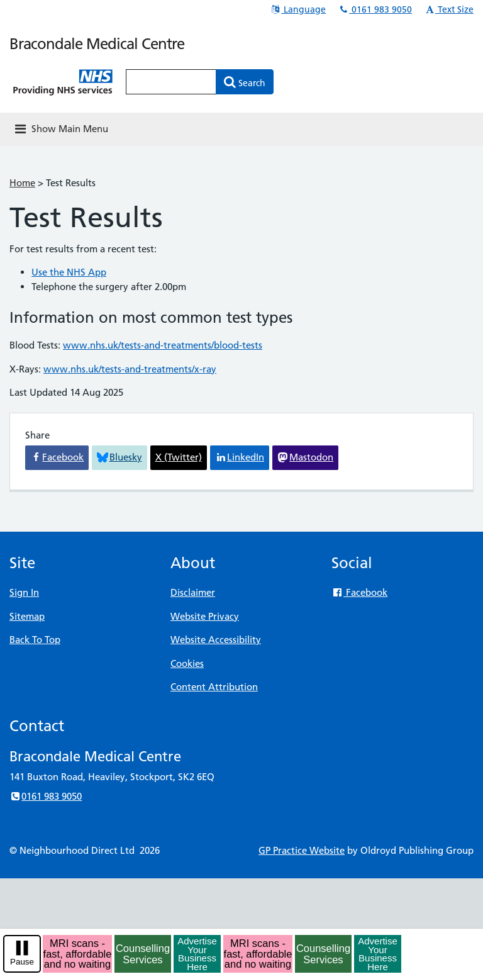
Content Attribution (214, 687)
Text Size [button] (449, 9)
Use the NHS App (68, 272)
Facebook (359, 592)
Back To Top (34, 640)
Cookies (187, 663)
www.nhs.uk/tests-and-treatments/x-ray (129, 369)
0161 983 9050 (375, 9)
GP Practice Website (301, 850)
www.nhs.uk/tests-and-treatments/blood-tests (162, 345)
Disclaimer (192, 592)
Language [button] (298, 9)
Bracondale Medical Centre (96, 44)
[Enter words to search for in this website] (171, 81)
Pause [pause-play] (22, 961)
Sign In (24, 592)
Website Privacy (204, 616)
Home (22, 183)
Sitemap (27, 616)
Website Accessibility (215, 640)
